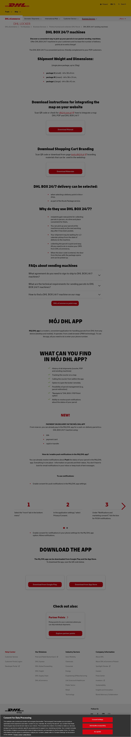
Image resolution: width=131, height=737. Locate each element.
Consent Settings (97, 720)
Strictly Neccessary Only (98, 726)
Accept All (97, 732)
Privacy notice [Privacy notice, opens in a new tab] (17, 735)
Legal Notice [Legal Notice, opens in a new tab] (27, 735)
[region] (65, 725)
